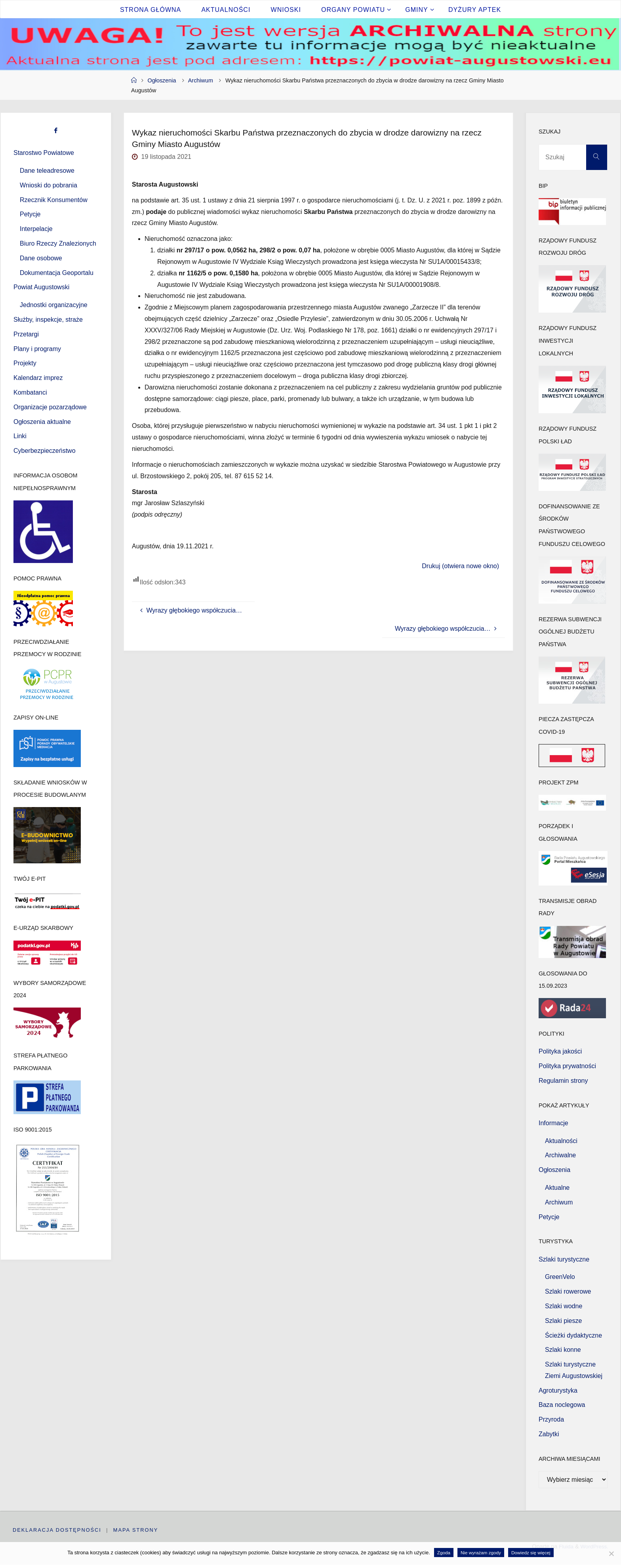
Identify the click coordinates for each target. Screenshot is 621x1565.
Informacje (553, 1123)
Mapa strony (136, 1530)
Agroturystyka (558, 1390)
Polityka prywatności (567, 1066)
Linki (20, 436)
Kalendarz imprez (38, 377)
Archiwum (200, 80)
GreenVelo (560, 1276)
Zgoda (443, 1552)
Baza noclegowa (562, 1404)
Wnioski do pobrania (48, 185)
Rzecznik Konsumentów (54, 200)
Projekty (24, 363)
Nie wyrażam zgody (481, 1552)
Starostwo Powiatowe (43, 152)
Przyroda (551, 1419)
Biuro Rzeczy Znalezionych (58, 243)
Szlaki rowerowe (568, 1291)
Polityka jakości (560, 1051)
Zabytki (549, 1434)
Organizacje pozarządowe (50, 407)
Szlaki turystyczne (564, 1259)
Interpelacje (36, 228)
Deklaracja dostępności (57, 1530)
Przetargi (26, 334)
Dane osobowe (41, 258)
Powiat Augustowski (41, 287)
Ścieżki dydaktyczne (573, 1335)
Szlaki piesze (563, 1320)
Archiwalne (560, 1155)
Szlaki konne (563, 1349)
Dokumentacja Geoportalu (56, 272)
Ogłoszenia (162, 80)
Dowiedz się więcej (531, 1552)
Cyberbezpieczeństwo (44, 450)
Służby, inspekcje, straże (48, 319)
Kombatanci (30, 392)
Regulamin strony (563, 1080)
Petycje (30, 214)
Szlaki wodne (563, 1306)
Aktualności (561, 1140)
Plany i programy (37, 348)
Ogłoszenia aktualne (42, 421)
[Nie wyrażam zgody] (611, 1553)
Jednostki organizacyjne (54, 305)
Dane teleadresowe (47, 170)
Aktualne (557, 1187)
